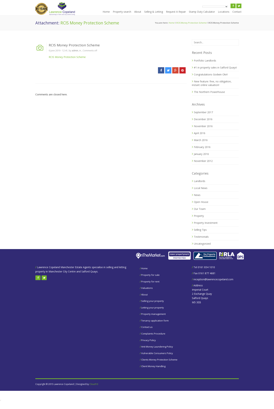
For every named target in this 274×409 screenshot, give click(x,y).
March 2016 (201, 140)
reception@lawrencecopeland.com (213, 279)
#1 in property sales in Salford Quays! (215, 67)
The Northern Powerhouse (209, 92)
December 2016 (203, 119)
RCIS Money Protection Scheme (191, 22)
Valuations (147, 288)
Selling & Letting (153, 11)
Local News (200, 188)
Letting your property (152, 307)
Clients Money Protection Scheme (159, 359)
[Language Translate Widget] (215, 6)
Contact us (147, 327)
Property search (122, 11)
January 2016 (201, 154)
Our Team (200, 209)
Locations (223, 11)
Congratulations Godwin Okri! (211, 74)
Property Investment (206, 222)
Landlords (199, 181)
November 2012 (203, 161)
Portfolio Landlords (205, 60)
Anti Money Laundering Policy (157, 346)
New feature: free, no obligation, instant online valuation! (212, 83)
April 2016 (199, 133)
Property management (153, 314)
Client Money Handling (153, 366)
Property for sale (150, 275)
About (137, 11)
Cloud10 (93, 384)
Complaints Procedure (153, 333)
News (197, 195)
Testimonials (201, 236)
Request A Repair (176, 11)
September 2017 (203, 112)
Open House (201, 202)
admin (75, 50)
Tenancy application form (155, 320)
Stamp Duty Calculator (202, 11)
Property (199, 216)
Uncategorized (202, 243)
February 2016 (202, 147)
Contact (237, 11)
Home (106, 11)
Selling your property (152, 301)
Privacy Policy (148, 340)
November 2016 (203, 126)
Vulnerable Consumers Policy (157, 353)
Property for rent (150, 281)
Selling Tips (200, 229)
